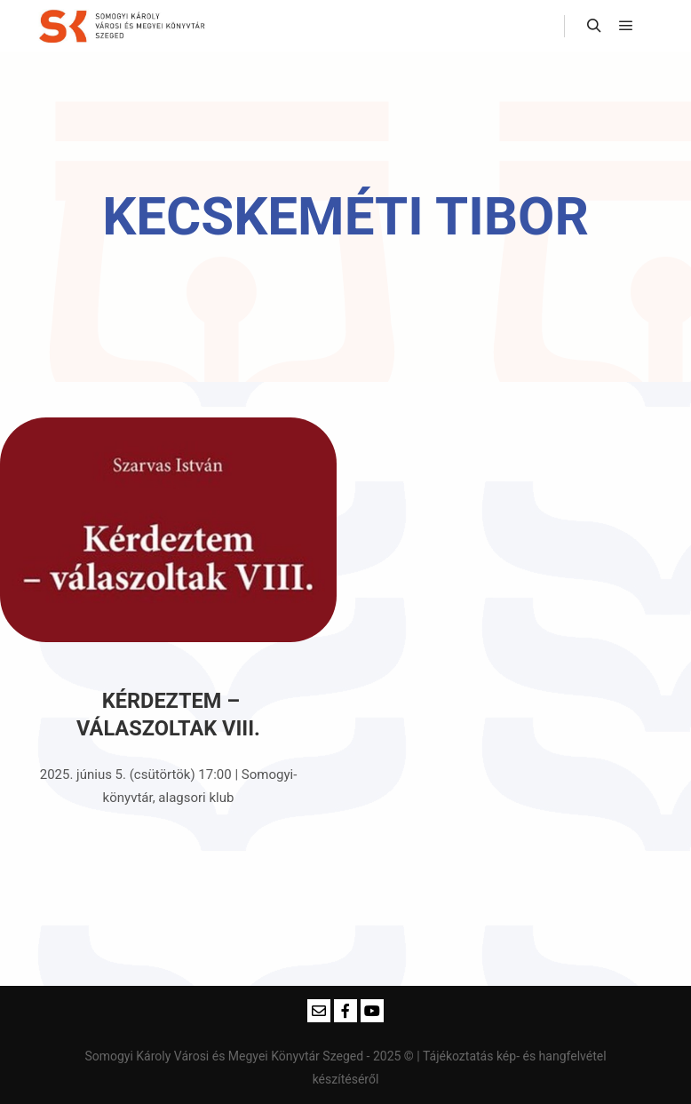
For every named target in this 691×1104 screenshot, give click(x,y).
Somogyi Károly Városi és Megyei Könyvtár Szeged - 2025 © (250, 1056)
